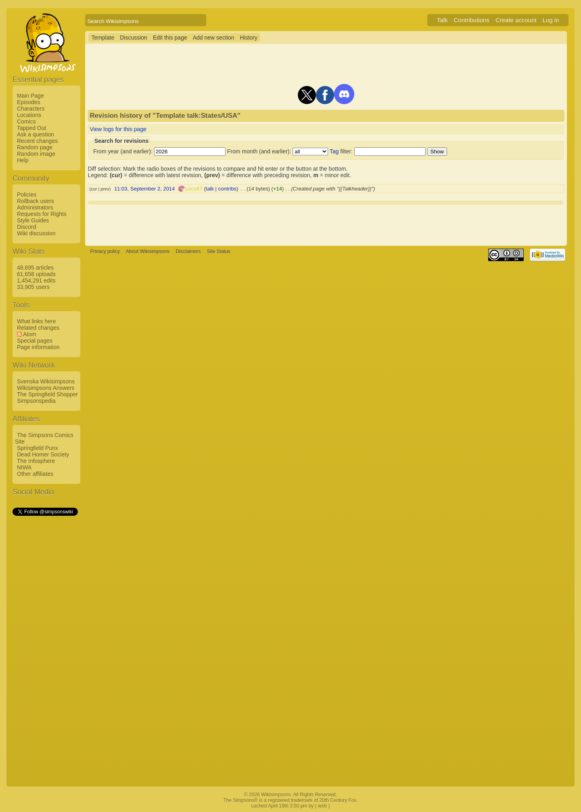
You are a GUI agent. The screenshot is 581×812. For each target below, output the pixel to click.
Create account (516, 20)
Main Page (30, 95)
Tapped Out (31, 128)
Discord (26, 227)
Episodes (28, 102)
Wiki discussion (36, 233)
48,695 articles (35, 267)
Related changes (38, 327)
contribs (227, 189)
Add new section (213, 37)
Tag (334, 151)
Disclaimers (188, 251)
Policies (26, 194)
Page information (38, 347)
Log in (551, 20)
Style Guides (33, 220)
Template (102, 37)
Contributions (471, 20)
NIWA (24, 467)
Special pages (34, 340)
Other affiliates (35, 474)
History (248, 37)
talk (210, 189)
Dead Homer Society (43, 454)
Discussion (133, 37)
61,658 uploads (36, 274)
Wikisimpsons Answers (45, 388)
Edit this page (170, 37)
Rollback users (35, 201)
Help (23, 160)
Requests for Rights (42, 214)
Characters (30, 108)
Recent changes (37, 141)
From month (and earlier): (259, 151)
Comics (26, 121)
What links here (36, 321)
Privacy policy (104, 251)
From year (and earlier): (123, 151)
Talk (442, 20)
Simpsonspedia (36, 401)
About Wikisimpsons (147, 251)
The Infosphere (36, 461)
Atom (29, 334)
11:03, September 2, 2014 (144, 189)
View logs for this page (118, 129)
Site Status (218, 251)
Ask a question (35, 134)
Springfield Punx (37, 448)
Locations (29, 115)
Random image (36, 154)
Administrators (35, 207)
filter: (341, 151)
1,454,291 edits (36, 280)
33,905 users (33, 287)
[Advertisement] (45, 638)
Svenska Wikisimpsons (46, 381)
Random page (34, 147)
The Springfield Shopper (47, 394)
